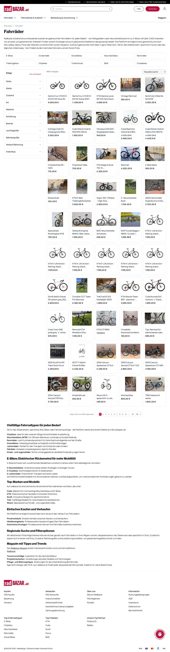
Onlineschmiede (33, 648)
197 (133, 414)
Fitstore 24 (91, 622)
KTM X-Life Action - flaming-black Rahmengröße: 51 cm (105, 265)
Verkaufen (153, 9)
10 (126, 414)
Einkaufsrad (53, 198)
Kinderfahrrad (78, 395)
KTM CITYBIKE (103, 329)
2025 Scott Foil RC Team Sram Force (56, 364)
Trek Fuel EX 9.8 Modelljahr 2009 (104, 298)
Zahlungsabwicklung (55, 611)
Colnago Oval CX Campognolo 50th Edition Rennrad (56, 130)
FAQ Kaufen (9, 595)
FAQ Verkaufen (52, 595)
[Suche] (81, 9)
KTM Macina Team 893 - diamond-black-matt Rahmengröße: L (129, 298)
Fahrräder (10, 17)
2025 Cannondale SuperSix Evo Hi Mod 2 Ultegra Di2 (154, 199)
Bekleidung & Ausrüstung (64, 17)
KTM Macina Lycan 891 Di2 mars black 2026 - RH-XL (105, 97)
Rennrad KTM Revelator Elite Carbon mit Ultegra (81, 331)
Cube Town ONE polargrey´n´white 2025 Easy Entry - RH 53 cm (57, 331)
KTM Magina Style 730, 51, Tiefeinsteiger (105, 166)
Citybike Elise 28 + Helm (56, 166)
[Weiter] (140, 414)
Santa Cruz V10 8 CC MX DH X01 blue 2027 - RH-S (57, 97)
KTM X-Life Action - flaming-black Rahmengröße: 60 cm (57, 265)
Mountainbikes (10, 629)
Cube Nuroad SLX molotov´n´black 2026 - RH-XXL (153, 298)
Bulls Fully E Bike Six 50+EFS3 (154, 97)
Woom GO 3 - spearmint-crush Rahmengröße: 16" (105, 397)
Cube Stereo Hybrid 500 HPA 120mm (81, 130)
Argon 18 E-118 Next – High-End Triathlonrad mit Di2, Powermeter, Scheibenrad (106, 199)
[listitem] (19, 56)
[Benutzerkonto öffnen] (164, 8)
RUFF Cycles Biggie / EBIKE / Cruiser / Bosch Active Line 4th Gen (130, 232)
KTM (48, 622)
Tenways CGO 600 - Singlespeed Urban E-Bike (106, 130)
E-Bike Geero (151, 165)
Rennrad (125, 165)
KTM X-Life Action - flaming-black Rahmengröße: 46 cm (130, 265)
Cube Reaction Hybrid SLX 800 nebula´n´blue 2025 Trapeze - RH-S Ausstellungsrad (130, 130)
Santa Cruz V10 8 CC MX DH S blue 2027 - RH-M (81, 97)
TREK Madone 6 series (152, 397)
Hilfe (139, 9)
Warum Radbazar (94, 595)
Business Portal (46, 648)
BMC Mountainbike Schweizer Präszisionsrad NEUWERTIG (105, 232)
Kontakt (90, 603)
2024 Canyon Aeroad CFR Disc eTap (55, 397)
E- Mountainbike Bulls (128, 199)
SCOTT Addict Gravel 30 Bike (79, 364)
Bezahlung (9, 599)
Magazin (162, 17)
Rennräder (9, 633)
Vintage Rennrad (129, 96)
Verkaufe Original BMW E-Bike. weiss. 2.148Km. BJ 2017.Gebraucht (81, 232)
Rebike (90, 625)
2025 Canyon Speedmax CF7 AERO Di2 (154, 364)
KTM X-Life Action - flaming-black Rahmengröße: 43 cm (154, 265)
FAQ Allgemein (93, 599)
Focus (48, 633)
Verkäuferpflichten (54, 603)
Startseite (8, 26)
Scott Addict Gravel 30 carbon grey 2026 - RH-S (57, 298)
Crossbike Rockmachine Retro (130, 331)
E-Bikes (7, 622)
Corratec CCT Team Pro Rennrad (81, 298)
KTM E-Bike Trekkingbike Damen (81, 199)
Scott (48, 629)
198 (137, 414)
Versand (7, 603)
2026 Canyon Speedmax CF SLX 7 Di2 (105, 364)
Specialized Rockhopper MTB (56, 232)
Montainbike (127, 395)
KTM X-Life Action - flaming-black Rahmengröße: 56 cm (81, 265)
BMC (48, 637)
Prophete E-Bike (79, 165)
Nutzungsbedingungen (139, 595)
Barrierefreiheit (135, 611)
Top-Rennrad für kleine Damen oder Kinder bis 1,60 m (153, 331)
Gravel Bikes (9, 637)
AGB (130, 599)
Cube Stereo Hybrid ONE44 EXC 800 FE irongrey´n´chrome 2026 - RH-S (154, 130)
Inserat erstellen (53, 599)
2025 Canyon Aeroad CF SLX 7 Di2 (130, 364)
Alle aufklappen (35, 74)
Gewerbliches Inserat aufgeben (60, 607)
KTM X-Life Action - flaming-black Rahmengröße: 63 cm (154, 232)
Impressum (134, 603)
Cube (48, 625)
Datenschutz (134, 607)
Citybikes (8, 625)
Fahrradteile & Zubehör (33, 17)
